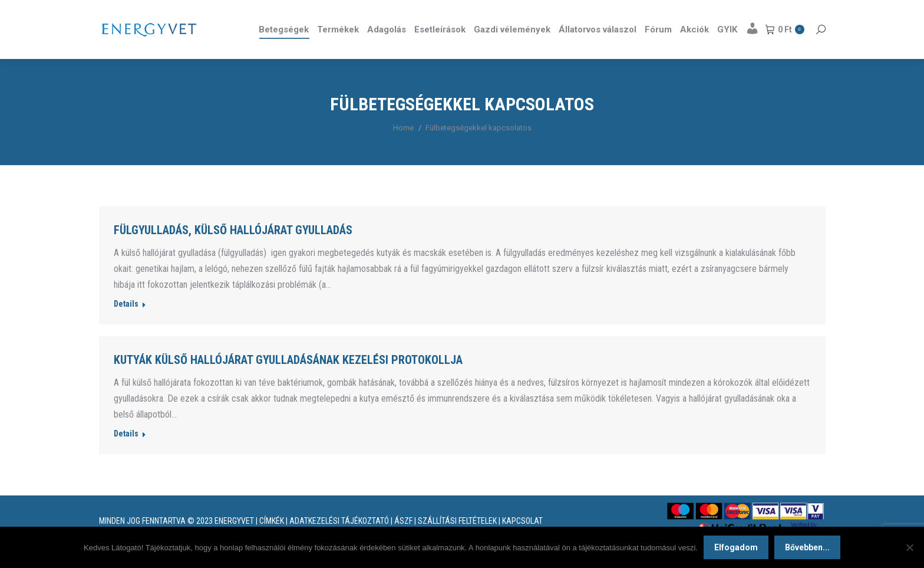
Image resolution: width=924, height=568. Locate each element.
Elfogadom (736, 547)
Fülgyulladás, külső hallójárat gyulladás (233, 251)
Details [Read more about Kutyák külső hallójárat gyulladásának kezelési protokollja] (126, 454)
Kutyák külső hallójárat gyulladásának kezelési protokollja (288, 381)
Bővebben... (807, 547)
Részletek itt (795, 10)
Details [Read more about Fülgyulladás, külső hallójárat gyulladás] (126, 325)
